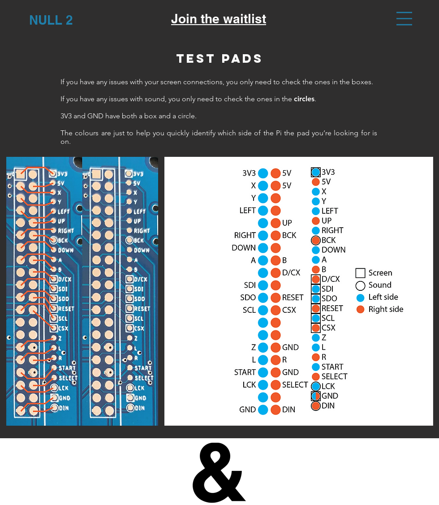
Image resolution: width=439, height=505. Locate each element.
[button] (404, 18)
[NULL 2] (50, 19)
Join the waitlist (218, 18)
